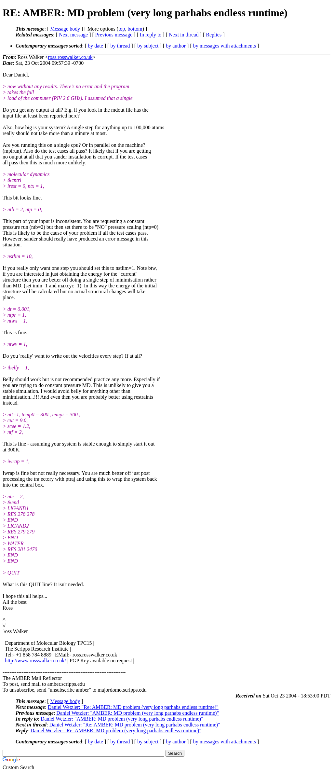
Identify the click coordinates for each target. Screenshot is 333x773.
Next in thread (184, 34)
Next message (73, 34)
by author (176, 45)
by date (95, 45)
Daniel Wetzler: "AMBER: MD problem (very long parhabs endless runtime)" (137, 713)
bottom (134, 29)
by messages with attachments (224, 45)
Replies (213, 34)
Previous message (113, 34)
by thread (120, 45)
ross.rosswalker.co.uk (70, 57)
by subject (147, 45)
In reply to (151, 34)
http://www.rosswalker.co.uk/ (35, 660)
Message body (65, 29)
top (121, 29)
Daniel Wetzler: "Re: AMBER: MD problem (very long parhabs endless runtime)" (133, 707)
